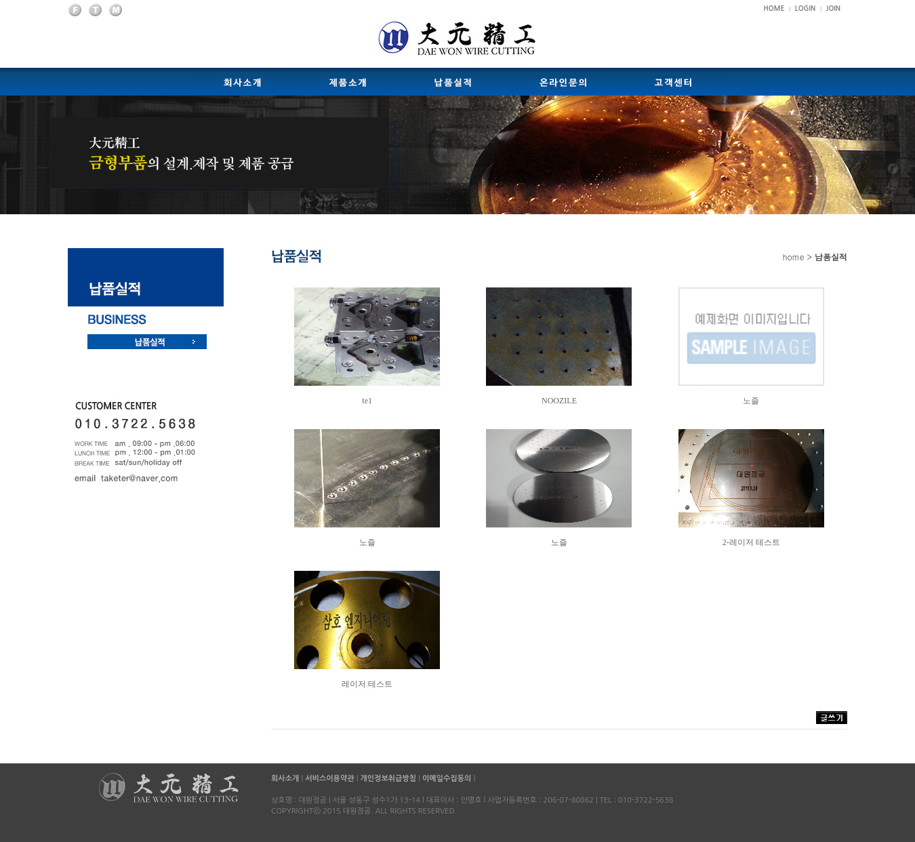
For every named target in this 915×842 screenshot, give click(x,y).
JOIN (833, 8)
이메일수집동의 (446, 778)
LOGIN (805, 8)
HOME (774, 8)
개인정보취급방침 (388, 778)
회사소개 (286, 778)
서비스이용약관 (329, 778)
